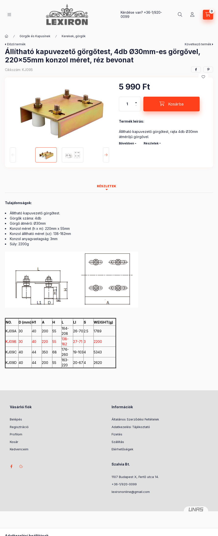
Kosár (14, 442)
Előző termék (16, 44)
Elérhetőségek (122, 449)
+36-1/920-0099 (124, 484)
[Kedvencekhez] (203, 77)
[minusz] (136, 107)
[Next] (106, 155)
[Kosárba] (171, 104)
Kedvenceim (19, 449)
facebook (11, 466)
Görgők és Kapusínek (35, 36)
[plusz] (136, 100)
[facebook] (196, 69)
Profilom (16, 434)
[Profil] (192, 15)
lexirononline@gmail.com (131, 492)
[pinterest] (208, 69)
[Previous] (13, 155)
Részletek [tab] (106, 186)
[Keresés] (180, 15)
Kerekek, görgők (74, 36)
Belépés (16, 419)
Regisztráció (19, 427)
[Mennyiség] (127, 104)
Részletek (151, 143)
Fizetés (117, 434)
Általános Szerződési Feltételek (135, 419)
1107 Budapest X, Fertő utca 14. (135, 477)
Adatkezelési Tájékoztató (131, 427)
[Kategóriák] (9, 14)
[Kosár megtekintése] (208, 15)
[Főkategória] (6, 36)
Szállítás (118, 442)
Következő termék (198, 44)
